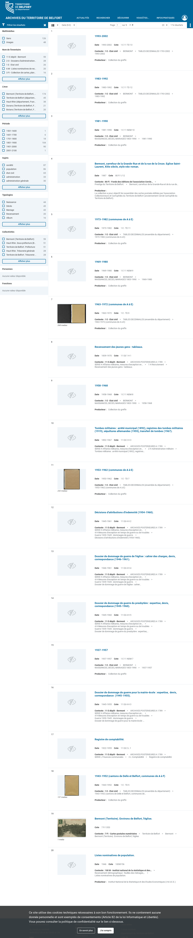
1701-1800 (11, 139)
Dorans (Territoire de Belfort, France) (23, 105)
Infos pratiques (165, 18)
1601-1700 (11, 135)
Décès (9, 206)
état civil (10, 173)
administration (13, 177)
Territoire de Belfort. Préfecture (20, 247)
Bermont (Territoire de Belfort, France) (24, 94)
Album (9, 218)
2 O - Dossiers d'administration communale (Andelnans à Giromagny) (38, 61)
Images (9, 42)
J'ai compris (105, 930)
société (9, 165)
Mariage (10, 210)
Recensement (12, 214)
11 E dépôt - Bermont (16, 57)
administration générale (17, 181)
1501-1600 (11, 131)
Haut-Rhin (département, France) (21, 102)
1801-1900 (11, 142)
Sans (8, 38)
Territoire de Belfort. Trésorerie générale (24, 255)
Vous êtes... (142, 18)
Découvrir (123, 18)
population (11, 169)
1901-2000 (11, 146)
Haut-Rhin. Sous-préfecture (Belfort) (23, 243)
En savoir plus (86, 930)
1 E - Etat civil (12, 65)
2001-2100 (11, 150)
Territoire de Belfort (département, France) (26, 98)
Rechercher (103, 18)
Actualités (83, 18)
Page (112, 25)
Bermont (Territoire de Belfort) (20, 239)
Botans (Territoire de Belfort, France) (23, 109)
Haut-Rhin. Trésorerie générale (20, 251)
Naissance (11, 202)
